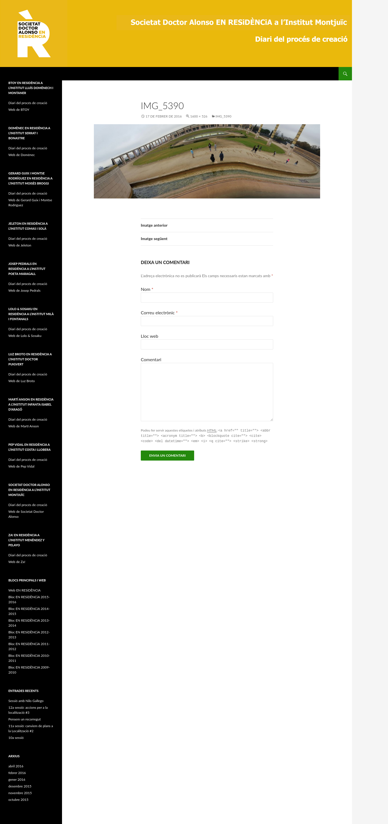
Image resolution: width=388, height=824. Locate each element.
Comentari (151, 359)
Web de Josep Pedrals (24, 290)
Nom (147, 289)
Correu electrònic (159, 312)
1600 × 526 (199, 116)
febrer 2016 (17, 773)
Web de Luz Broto (21, 381)
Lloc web (149, 336)
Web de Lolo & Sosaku (24, 336)
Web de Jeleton (19, 245)
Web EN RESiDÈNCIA (24, 590)
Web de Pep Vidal (21, 466)
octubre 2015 (18, 799)
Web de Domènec (21, 155)
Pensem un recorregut (24, 719)
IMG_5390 (224, 116)
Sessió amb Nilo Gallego (26, 701)
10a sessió (16, 738)
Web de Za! (16, 562)
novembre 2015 (20, 793)
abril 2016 (15, 766)
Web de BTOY (18, 109)
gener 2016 (16, 779)
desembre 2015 (20, 786)
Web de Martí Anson (23, 426)
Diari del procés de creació (27, 103)
